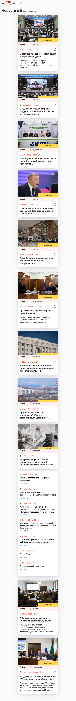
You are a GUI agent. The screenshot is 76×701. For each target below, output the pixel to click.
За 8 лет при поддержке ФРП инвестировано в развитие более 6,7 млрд (38, 493)
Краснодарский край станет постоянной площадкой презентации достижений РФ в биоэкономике (38, 525)
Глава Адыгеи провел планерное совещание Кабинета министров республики (37, 211)
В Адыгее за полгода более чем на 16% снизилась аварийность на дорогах (37, 678)
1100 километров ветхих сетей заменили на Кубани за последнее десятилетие (37, 541)
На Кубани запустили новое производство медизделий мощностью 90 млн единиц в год (36, 462)
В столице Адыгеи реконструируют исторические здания (38, 55)
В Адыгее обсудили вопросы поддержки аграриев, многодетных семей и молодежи (38, 111)
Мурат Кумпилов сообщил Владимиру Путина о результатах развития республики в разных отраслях (36, 319)
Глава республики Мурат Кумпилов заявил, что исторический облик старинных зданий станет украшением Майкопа (36, 64)
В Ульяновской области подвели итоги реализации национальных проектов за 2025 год (37, 368)
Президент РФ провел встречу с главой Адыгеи (36, 312)
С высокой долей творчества (32, 566)
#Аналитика (47, 40)
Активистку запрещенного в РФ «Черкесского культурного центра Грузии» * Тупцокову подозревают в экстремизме (37, 509)
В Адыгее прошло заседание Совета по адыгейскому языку (35, 619)
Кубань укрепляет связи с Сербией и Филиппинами (35, 479)
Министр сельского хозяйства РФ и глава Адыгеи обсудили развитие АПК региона (38, 161)
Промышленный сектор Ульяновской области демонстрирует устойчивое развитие (34, 415)
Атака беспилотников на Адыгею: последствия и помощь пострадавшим (37, 261)
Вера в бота (25, 554)
